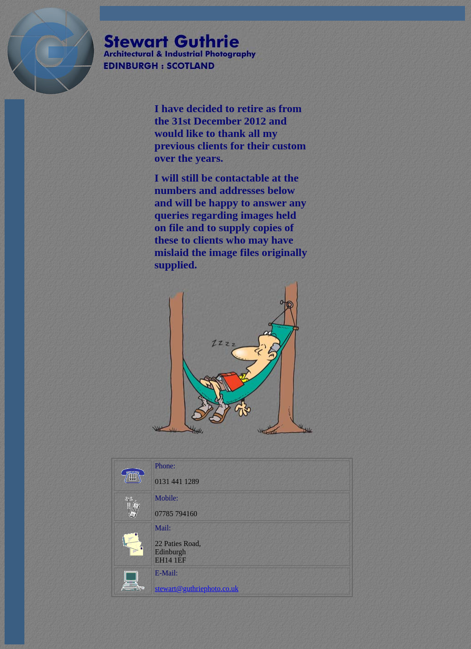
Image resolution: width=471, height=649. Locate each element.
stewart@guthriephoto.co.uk (197, 588)
